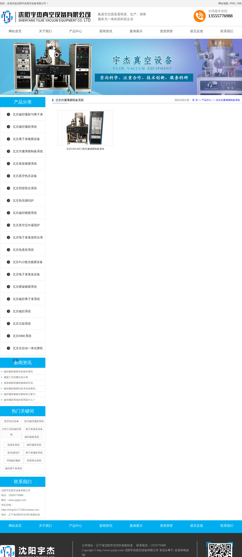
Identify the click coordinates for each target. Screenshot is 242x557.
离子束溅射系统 (34, 452)
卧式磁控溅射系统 (34, 421)
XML (239, 3)
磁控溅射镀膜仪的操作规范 (18, 371)
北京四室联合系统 (25, 188)
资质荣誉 (166, 31)
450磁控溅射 (13, 460)
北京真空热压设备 (25, 176)
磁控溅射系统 (34, 444)
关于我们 (45, 31)
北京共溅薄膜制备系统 (28, 151)
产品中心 (75, 31)
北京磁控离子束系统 (26, 299)
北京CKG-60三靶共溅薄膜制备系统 (85, 148)
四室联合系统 (34, 460)
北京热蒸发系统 (23, 249)
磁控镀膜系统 (32, 437)
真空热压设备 (11, 421)
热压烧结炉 (13, 452)
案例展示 (136, 31)
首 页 (195, 100)
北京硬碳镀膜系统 (25, 286)
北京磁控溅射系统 (25, 126)
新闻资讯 (105, 31)
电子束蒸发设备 (34, 429)
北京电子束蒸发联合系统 (28, 240)
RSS (232, 3)
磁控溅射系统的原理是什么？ (19, 399)
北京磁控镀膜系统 (25, 212)
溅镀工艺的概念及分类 (16, 377)
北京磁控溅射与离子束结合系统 (28, 117)
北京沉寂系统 (22, 323)
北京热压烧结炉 (23, 200)
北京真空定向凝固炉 (26, 225)
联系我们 (226, 31)
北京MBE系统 (22, 336)
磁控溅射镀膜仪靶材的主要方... (20, 394)
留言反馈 (196, 31)
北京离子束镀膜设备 (26, 139)
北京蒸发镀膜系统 (25, 163)
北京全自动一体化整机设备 (28, 350)
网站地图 (223, 3)
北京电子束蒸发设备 (26, 274)
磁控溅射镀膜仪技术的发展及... (20, 388)
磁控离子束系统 (13, 468)
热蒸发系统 (13, 444)
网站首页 (15, 31)
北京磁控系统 (22, 311)
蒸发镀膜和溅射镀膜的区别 (18, 382)
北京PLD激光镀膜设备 (28, 262)
